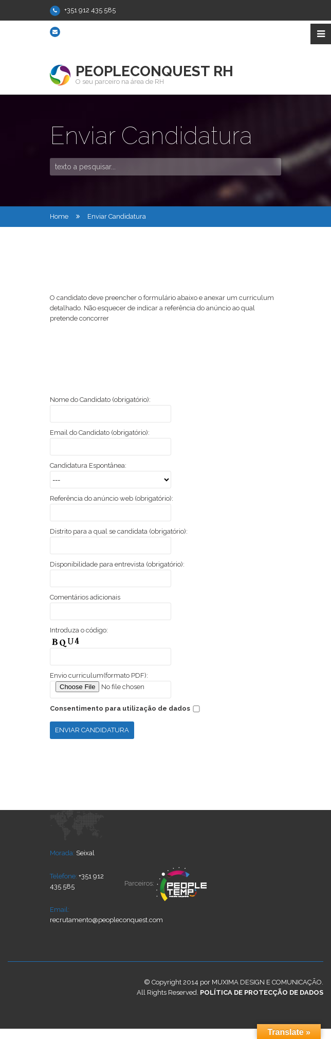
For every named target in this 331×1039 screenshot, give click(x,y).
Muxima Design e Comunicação (267, 982)
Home (59, 216)
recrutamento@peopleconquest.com (120, 31)
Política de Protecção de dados (261, 992)
